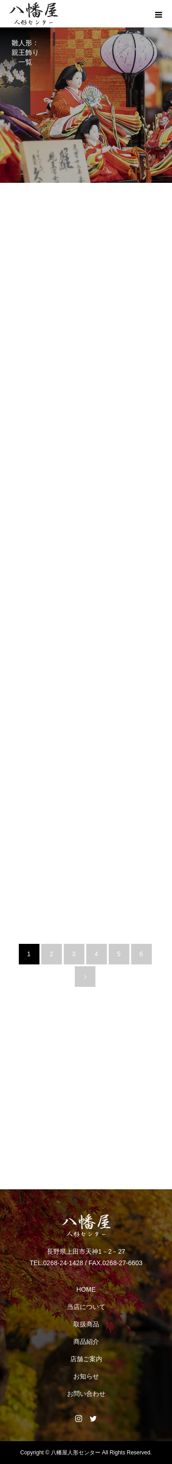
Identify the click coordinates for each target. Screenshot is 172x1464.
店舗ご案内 (86, 1359)
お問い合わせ (86, 1393)
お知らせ (86, 1376)
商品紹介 (86, 1341)
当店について (86, 1306)
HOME (86, 1289)
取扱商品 (86, 1324)
